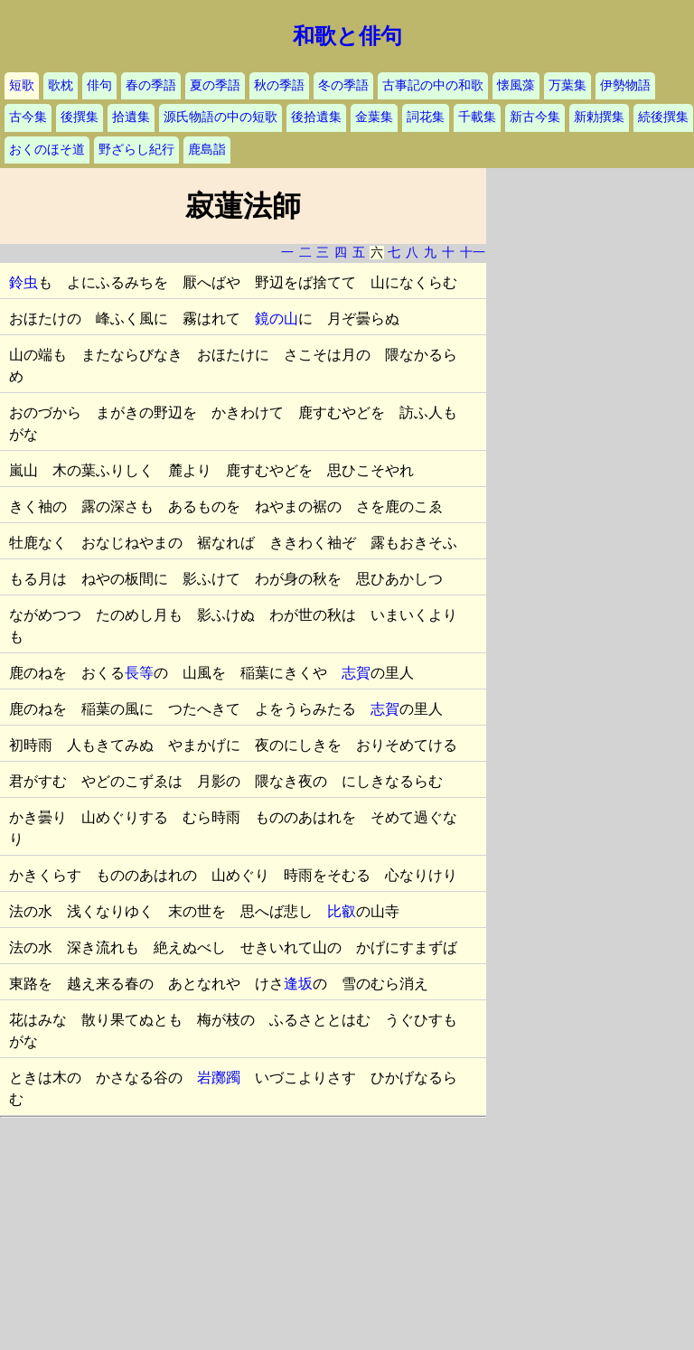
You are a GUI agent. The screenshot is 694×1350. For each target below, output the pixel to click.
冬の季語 (343, 85)
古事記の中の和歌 (432, 85)
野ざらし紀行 (136, 149)
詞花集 (426, 117)
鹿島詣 (207, 149)
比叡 (341, 911)
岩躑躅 (218, 1077)
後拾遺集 (316, 117)
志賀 (356, 672)
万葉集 (567, 85)
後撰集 (79, 117)
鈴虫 (23, 282)
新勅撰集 (599, 117)
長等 (139, 672)
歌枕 (60, 85)
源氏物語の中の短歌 (220, 117)
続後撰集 (663, 117)
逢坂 (298, 983)
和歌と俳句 (347, 36)
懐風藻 (516, 85)
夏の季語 (215, 85)
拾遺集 (131, 117)
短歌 (21, 85)
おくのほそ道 (47, 149)
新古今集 (535, 117)
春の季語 (151, 85)
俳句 (99, 85)
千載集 (477, 117)
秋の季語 (279, 85)
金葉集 (374, 117)
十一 (472, 252)
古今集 (28, 117)
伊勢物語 (625, 85)
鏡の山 (276, 318)
